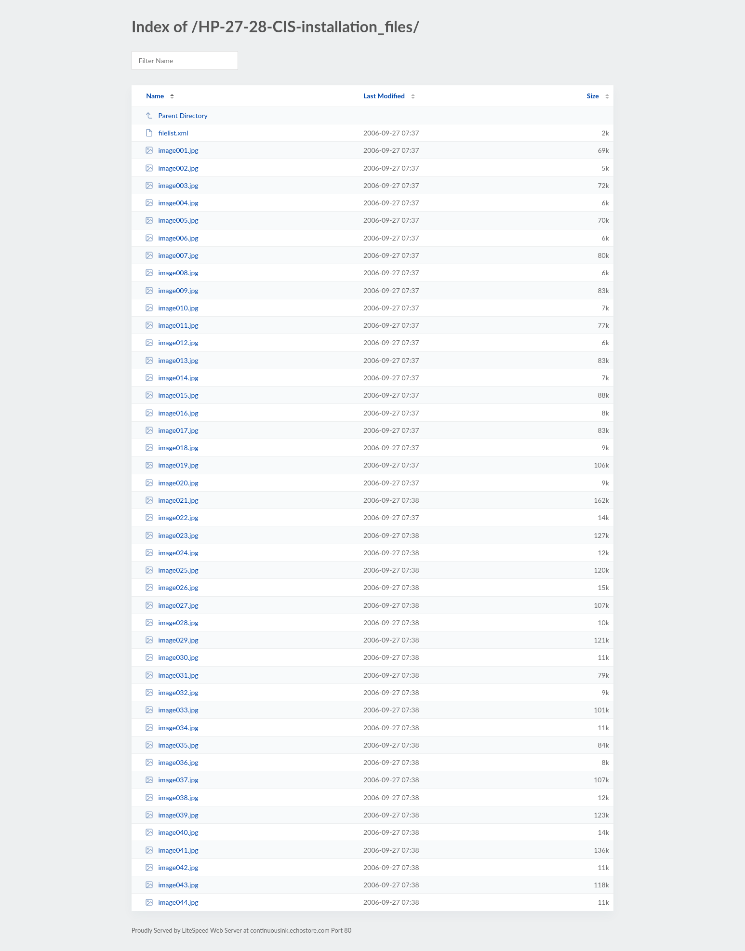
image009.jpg (171, 290)
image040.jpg (171, 832)
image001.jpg (171, 150)
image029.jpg (171, 640)
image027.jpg (171, 605)
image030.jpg (171, 657)
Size (593, 96)
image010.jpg (171, 308)
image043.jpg (171, 885)
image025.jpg (171, 570)
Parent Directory (176, 115)
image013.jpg (171, 360)
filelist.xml (166, 133)
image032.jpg (171, 692)
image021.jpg (171, 500)
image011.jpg (171, 325)
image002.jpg (171, 168)
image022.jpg (171, 517)
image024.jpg (171, 553)
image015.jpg (171, 395)
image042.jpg (171, 867)
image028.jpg (171, 622)
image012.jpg (171, 342)
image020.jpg (171, 483)
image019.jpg (171, 465)
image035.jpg (171, 745)
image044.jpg (171, 902)
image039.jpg (171, 815)
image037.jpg (171, 780)
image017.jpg (171, 430)
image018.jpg (171, 447)
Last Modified (384, 96)
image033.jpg (171, 710)
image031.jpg (171, 675)
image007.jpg (171, 255)
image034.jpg (171, 727)
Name (155, 96)
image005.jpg (171, 220)
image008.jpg (171, 272)
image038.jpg (171, 797)
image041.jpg (171, 850)
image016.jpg (171, 413)
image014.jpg (171, 378)
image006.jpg (171, 238)
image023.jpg (171, 535)
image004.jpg (171, 203)
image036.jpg (171, 762)
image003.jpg (171, 185)
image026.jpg (171, 587)
